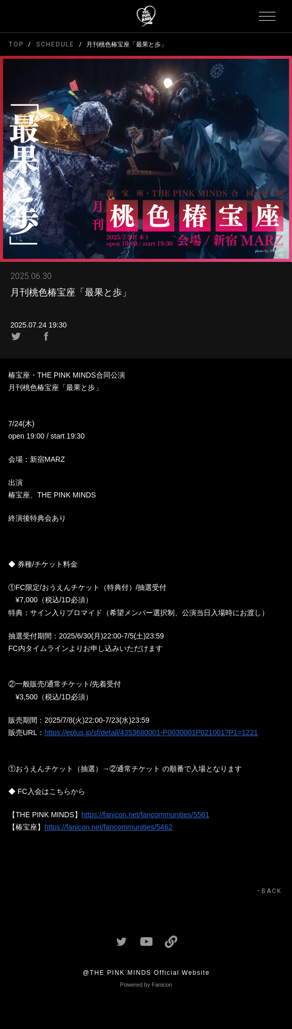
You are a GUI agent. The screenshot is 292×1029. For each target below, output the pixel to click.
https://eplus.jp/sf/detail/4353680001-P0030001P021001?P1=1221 (151, 732)
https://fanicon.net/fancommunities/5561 (145, 814)
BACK (272, 891)
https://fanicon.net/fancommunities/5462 (108, 827)
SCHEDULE (55, 44)
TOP (16, 44)
